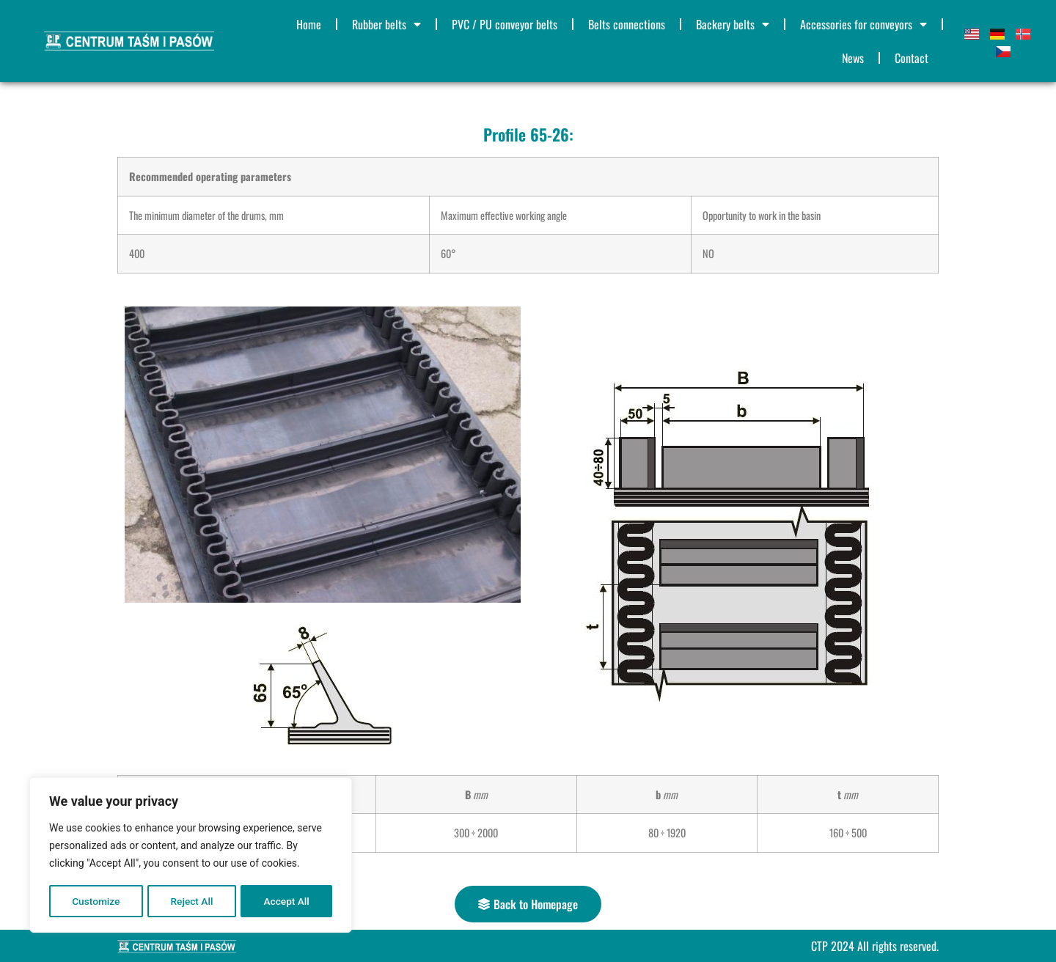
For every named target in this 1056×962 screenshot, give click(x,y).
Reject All (191, 901)
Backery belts (732, 24)
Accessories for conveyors (863, 24)
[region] (190, 856)
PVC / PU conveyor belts (504, 24)
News (853, 58)
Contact (911, 58)
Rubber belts (386, 24)
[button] (528, 904)
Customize (95, 901)
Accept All (286, 901)
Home (308, 24)
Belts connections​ (626, 24)
